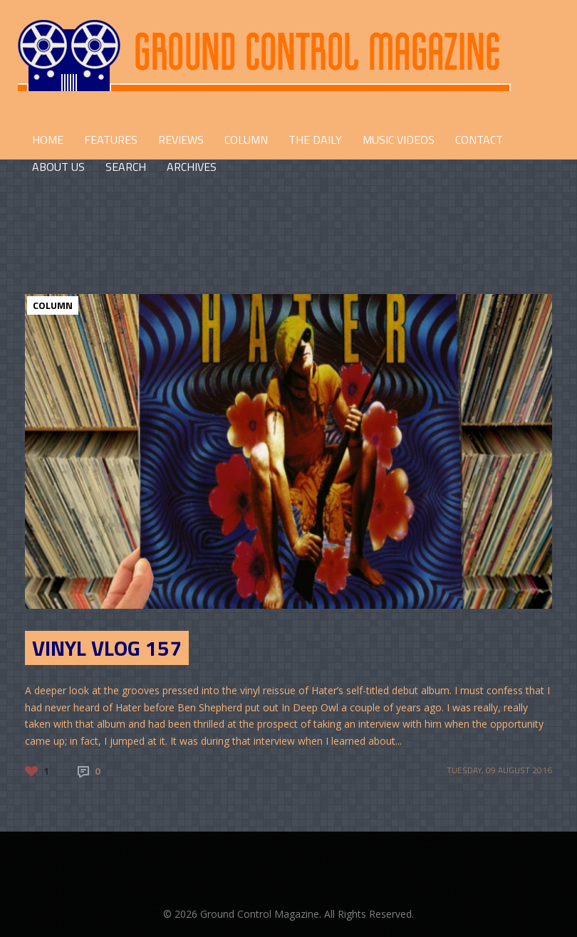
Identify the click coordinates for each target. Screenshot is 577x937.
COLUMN (246, 139)
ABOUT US (58, 166)
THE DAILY (315, 139)
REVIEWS (181, 139)
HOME (47, 139)
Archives (192, 166)
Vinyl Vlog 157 (107, 648)
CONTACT (479, 139)
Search (125, 166)
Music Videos (399, 139)
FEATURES (110, 139)
